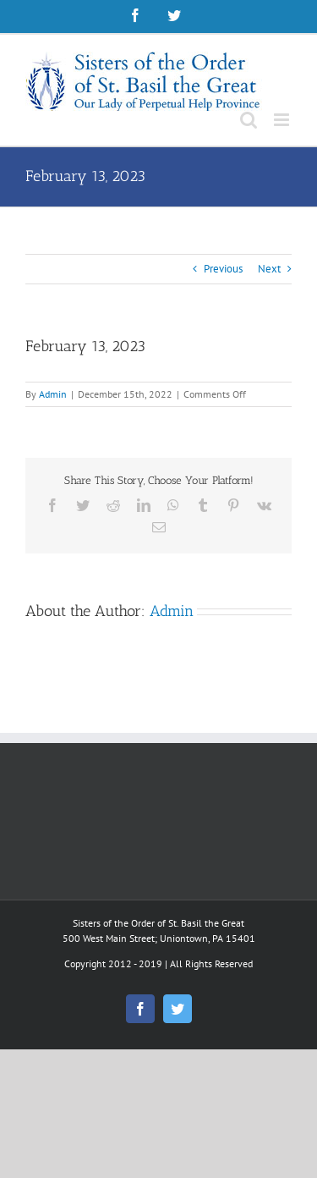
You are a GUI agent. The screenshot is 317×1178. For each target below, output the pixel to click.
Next (269, 268)
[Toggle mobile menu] (283, 120)
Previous (223, 268)
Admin (53, 394)
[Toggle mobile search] (248, 120)
